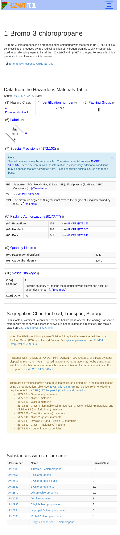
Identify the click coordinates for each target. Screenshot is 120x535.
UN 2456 (13, 474)
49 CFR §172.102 (28, 194)
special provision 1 (77, 340)
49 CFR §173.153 (78, 223)
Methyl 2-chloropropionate (46, 516)
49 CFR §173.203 (78, 229)
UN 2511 (13, 480)
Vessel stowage (24, 273)
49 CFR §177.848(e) (61, 386)
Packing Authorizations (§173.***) (35, 216)
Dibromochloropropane (44, 492)
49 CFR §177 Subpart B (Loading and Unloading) (58, 390)
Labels (15, 120)
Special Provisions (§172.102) (33, 148)
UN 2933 (13, 516)
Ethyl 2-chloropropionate (45, 504)
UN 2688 (13, 469)
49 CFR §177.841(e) (40, 369)
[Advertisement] (48, 77)
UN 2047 (13, 498)
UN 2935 (13, 504)
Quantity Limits (21, 248)
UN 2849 (13, 486)
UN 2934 (13, 510)
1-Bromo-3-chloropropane (46, 469)
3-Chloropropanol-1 (42, 486)
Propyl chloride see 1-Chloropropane (52, 522)
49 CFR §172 (22, 95)
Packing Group (100, 102)
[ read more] (39, 188)
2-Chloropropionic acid (44, 480)
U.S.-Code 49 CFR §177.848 (36, 327)
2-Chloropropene (41, 474)
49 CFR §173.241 (78, 235)
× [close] (112, 158)
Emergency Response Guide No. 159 (31, 63)
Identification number (57, 102)
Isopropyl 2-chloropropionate (47, 510)
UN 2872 (13, 492)
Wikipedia (48, 57)
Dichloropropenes (41, 498)
